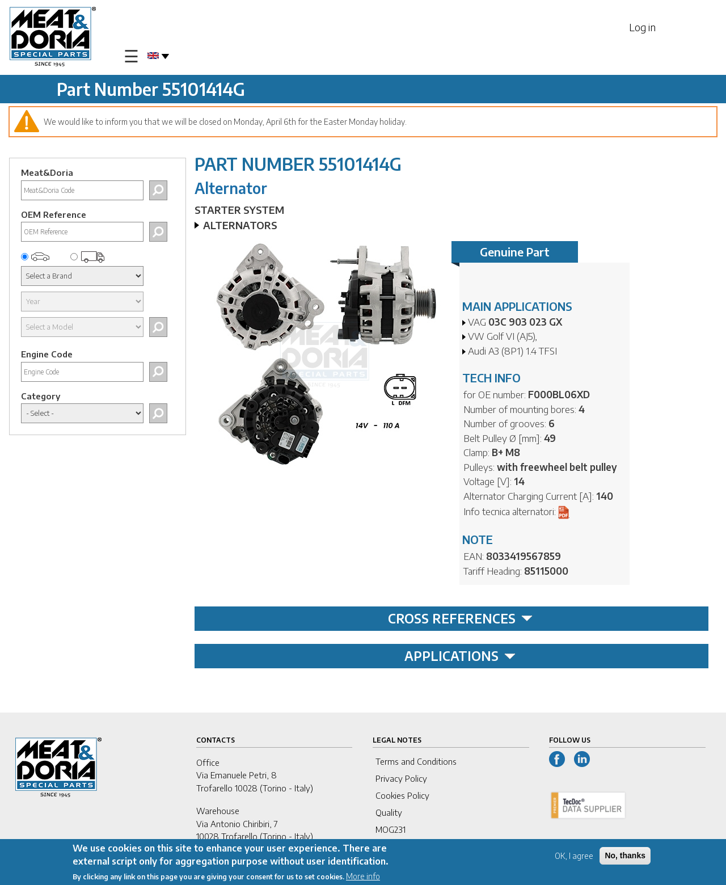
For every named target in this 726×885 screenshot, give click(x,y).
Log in (642, 26)
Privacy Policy (401, 778)
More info (363, 878)
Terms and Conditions (416, 761)
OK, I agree (574, 857)
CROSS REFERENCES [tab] (460, 618)
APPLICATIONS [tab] (460, 656)
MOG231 (390, 829)
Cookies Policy (402, 795)
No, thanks (625, 857)
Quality (388, 812)
